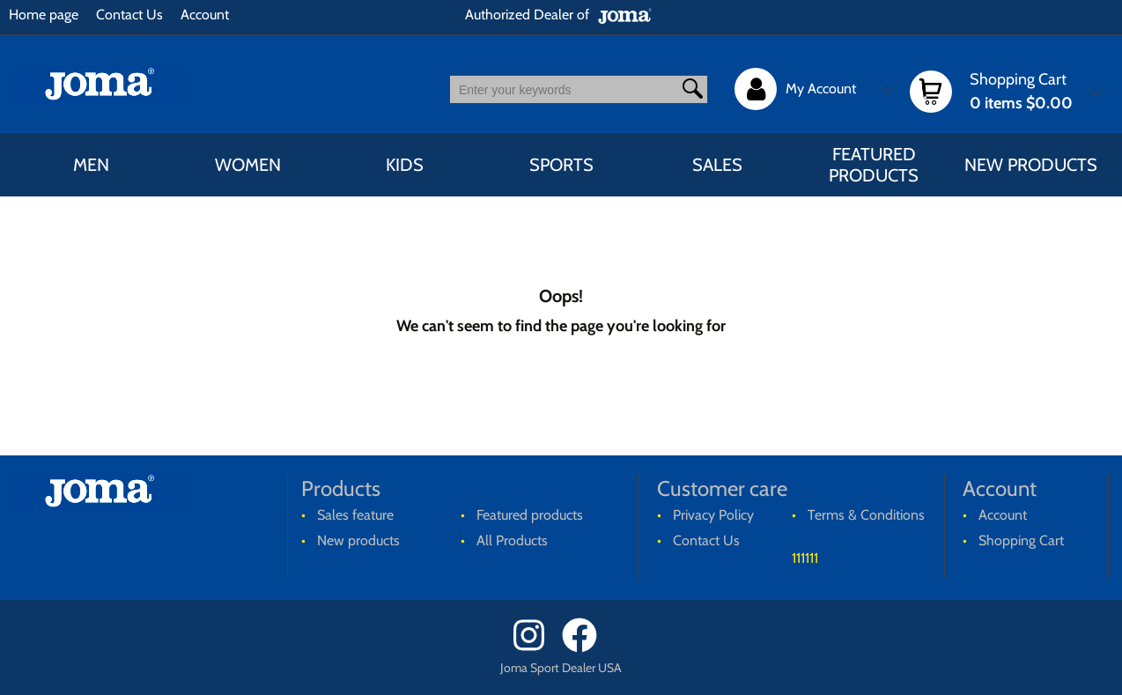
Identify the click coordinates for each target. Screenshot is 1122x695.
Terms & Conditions (866, 514)
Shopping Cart (1021, 540)
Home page (43, 14)
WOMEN (248, 164)
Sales (717, 164)
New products (1030, 164)
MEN (91, 164)
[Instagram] (535, 648)
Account (205, 14)
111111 (805, 558)
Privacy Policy (713, 514)
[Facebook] (585, 648)
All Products (512, 540)
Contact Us (129, 14)
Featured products (874, 165)
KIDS (405, 164)
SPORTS (561, 164)
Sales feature (355, 514)
